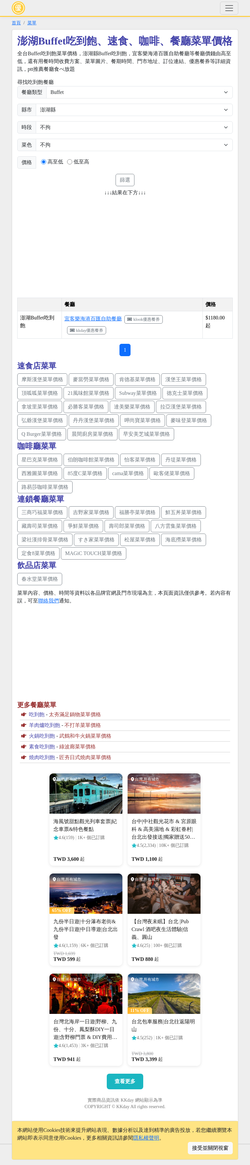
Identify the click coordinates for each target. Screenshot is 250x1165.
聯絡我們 (48, 600)
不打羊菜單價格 (82, 725)
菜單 (31, 22)
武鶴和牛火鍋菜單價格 (85, 736)
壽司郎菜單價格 (127, 526)
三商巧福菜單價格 (42, 512)
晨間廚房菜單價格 (92, 434)
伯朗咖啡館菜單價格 (91, 459)
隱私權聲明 (146, 1138)
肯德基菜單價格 (137, 379)
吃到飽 (37, 714)
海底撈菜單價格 (183, 539)
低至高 (81, 161)
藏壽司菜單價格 (39, 526)
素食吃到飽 (42, 746)
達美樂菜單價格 (132, 406)
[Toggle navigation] (229, 8)
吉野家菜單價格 (91, 512)
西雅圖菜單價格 (39, 473)
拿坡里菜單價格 (39, 406)
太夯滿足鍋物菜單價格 (75, 714)
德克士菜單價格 (185, 393)
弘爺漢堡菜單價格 (42, 420)
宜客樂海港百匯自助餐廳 (93, 318)
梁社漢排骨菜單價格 (44, 539)
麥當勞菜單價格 (91, 379)
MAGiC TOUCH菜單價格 (93, 553)
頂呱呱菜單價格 (39, 393)
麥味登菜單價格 (189, 420)
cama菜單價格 (128, 473)
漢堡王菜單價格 (183, 379)
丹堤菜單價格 (181, 459)
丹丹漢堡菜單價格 (94, 420)
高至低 (55, 161)
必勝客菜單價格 (86, 406)
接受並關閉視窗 (210, 1148)
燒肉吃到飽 (42, 757)
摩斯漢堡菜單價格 (42, 379)
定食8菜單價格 (38, 553)
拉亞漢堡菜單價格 (181, 406)
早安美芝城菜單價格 (146, 434)
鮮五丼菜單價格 (183, 512)
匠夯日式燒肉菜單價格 (85, 757)
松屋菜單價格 (140, 539)
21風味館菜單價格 (88, 393)
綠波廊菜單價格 (77, 746)
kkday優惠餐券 (87, 330)
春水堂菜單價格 (39, 579)
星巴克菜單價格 (39, 459)
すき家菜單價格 (96, 539)
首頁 (16, 22)
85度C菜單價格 (85, 473)
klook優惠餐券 (143, 319)
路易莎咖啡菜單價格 (44, 487)
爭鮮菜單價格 (83, 526)
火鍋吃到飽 (42, 736)
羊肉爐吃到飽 (44, 725)
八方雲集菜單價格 (176, 526)
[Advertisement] (72, 244)
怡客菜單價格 (140, 459)
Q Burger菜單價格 (41, 434)
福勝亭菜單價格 (137, 512)
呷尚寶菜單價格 (142, 420)
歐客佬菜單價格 (172, 473)
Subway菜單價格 (138, 393)
